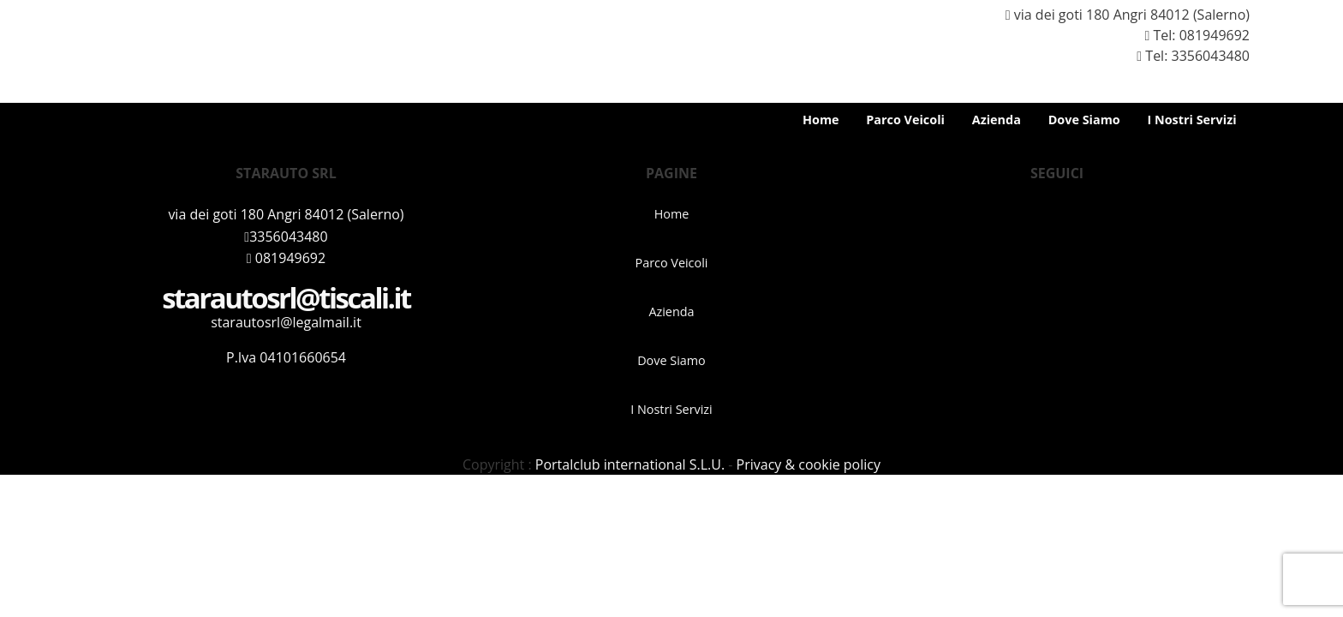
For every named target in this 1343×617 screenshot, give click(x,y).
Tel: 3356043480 (1186, 55)
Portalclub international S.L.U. (630, 464)
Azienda (996, 119)
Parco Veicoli (905, 119)
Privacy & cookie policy (808, 464)
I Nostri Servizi (1191, 119)
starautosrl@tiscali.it (286, 298)
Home (821, 119)
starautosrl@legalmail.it (286, 322)
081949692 (1214, 35)
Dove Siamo (1084, 119)
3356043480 (285, 236)
